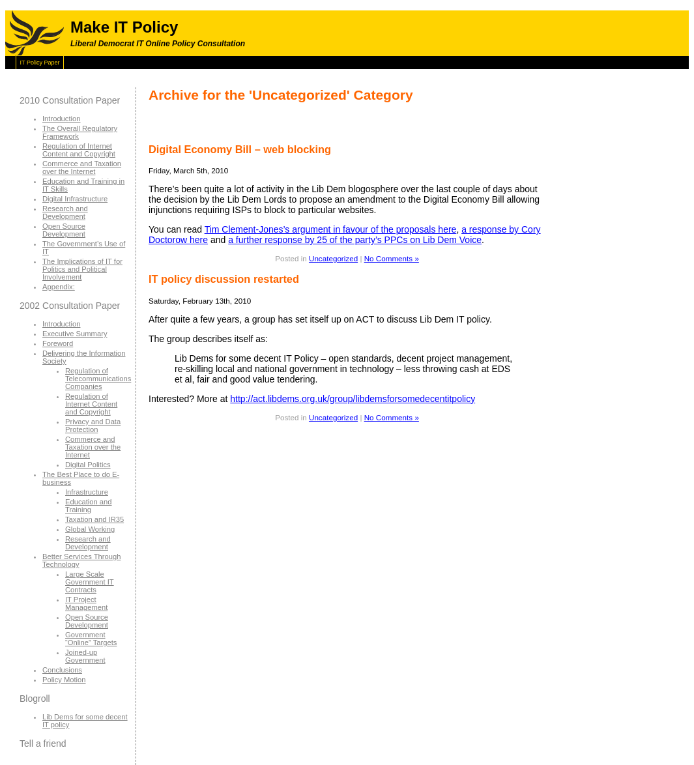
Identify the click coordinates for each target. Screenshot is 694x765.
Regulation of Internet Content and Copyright (78, 150)
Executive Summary (74, 334)
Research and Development (65, 212)
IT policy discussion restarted (224, 279)
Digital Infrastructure (75, 199)
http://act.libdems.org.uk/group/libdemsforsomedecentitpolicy (352, 399)
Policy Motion (64, 680)
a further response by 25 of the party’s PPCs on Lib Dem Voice (355, 240)
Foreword (57, 343)
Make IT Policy (124, 27)
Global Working (90, 529)
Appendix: (58, 287)
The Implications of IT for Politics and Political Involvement (82, 269)
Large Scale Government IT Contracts (89, 582)
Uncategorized (333, 258)
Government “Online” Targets (91, 638)
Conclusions (62, 670)
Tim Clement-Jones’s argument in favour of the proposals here (331, 229)
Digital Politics (88, 465)
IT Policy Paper (40, 62)
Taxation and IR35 (94, 519)
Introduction (61, 119)
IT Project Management (86, 603)
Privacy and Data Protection (93, 425)
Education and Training (88, 505)
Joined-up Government (85, 656)
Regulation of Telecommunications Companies (98, 378)
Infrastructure (86, 492)
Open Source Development (63, 230)
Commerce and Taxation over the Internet (81, 167)
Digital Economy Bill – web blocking (240, 149)
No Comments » (391, 258)
